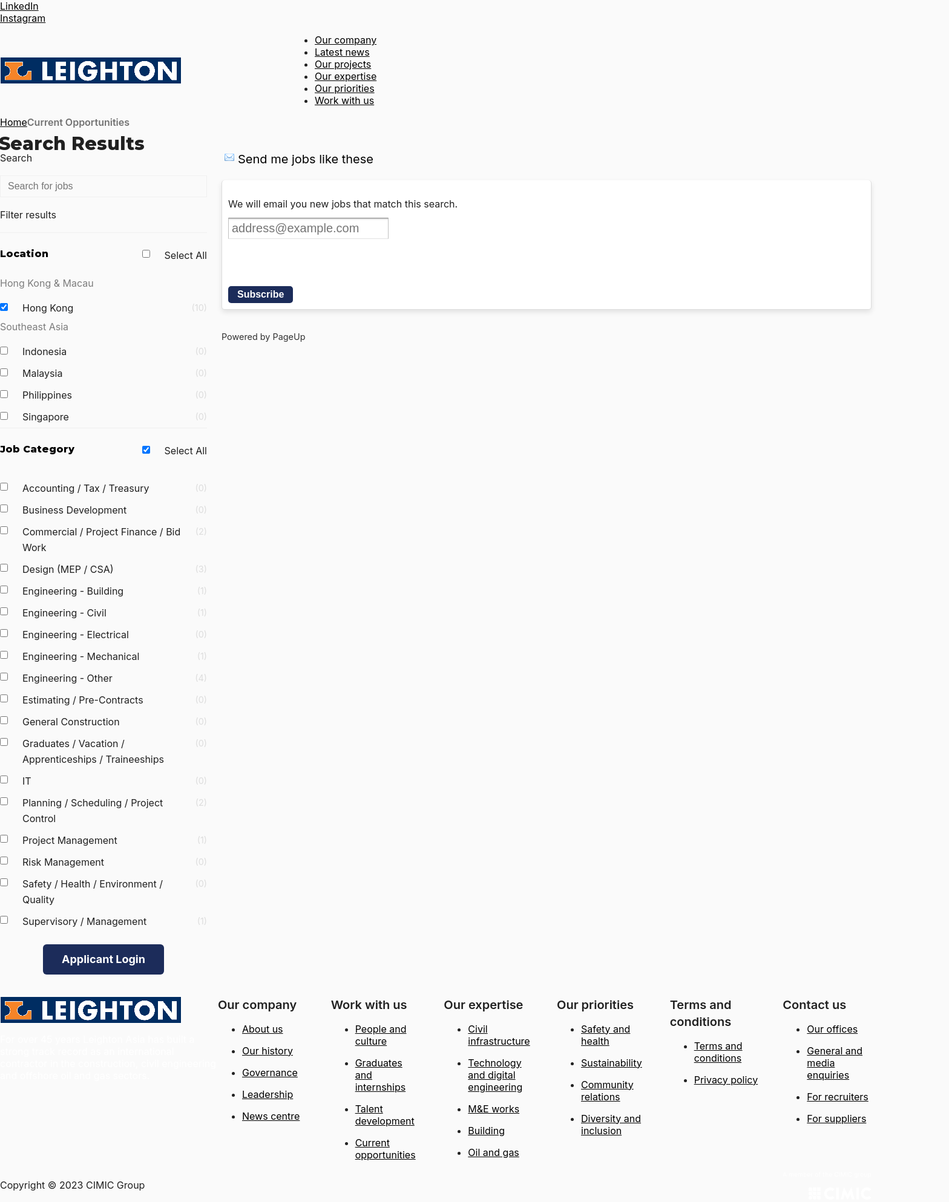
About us (262, 1029)
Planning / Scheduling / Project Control (114, 810)
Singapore (114, 417)
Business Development (114, 510)
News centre (271, 1116)
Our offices (832, 1029)
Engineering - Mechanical (114, 656)
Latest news (342, 52)
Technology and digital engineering (495, 1075)
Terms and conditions (718, 1052)
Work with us (344, 100)
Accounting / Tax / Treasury (114, 488)
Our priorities (345, 88)
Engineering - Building (114, 591)
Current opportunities (385, 1149)
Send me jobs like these (305, 159)
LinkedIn (19, 6)
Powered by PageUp (264, 337)
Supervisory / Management (114, 921)
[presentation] (320, 262)
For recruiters (837, 1097)
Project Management (114, 840)
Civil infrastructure (499, 1035)
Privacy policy (726, 1080)
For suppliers (836, 1118)
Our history (267, 1051)
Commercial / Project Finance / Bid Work (114, 539)
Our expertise (345, 76)
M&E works (493, 1109)
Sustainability (611, 1063)
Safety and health (605, 1035)
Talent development (385, 1115)
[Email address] (308, 228)
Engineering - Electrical (114, 634)
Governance (270, 1072)
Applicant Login (103, 959)
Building (486, 1131)
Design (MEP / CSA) (114, 569)
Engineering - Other (114, 678)
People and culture (381, 1035)
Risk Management (114, 862)
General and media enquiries (834, 1063)
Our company (345, 40)
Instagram (22, 18)
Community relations (607, 1091)
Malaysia (114, 373)
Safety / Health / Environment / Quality (114, 891)
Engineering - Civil (114, 613)
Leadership (267, 1094)
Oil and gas (493, 1152)
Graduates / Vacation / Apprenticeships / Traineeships (114, 751)
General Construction (114, 722)
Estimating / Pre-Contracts (114, 700)
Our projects (343, 64)
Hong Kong (114, 308)
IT (114, 781)
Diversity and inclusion (611, 1124)
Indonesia (114, 351)
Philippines (114, 395)
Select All (186, 255)
